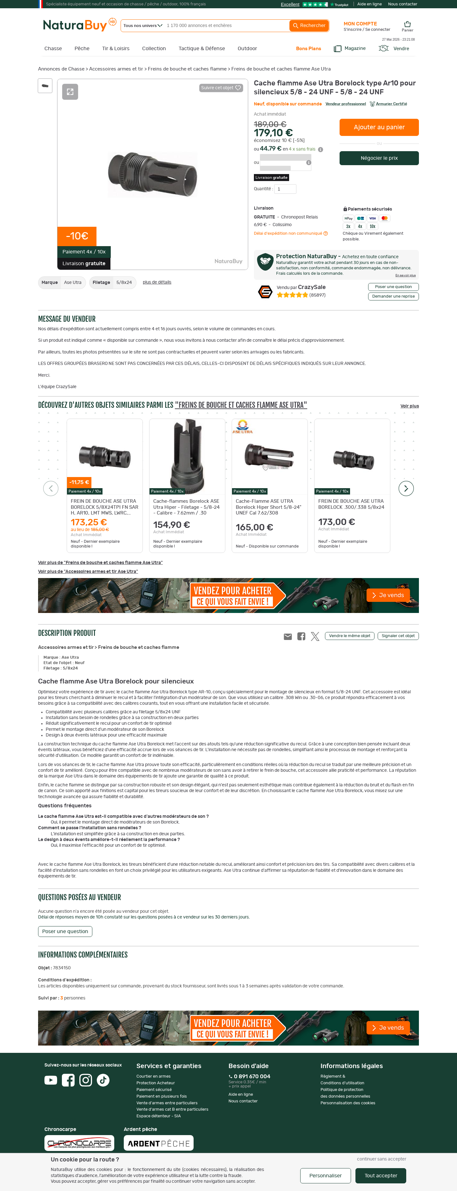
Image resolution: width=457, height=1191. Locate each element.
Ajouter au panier (379, 127)
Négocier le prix (379, 158)
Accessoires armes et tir (116, 69)
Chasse (53, 48)
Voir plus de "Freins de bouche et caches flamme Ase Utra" (100, 563)
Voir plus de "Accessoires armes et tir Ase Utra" (88, 571)
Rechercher (309, 26)
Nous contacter (402, 4)
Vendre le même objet (349, 636)
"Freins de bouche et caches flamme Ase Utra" (241, 405)
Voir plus (410, 406)
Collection (154, 48)
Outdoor (247, 48)
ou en (288, 149)
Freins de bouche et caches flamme (187, 69)
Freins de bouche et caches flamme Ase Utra (281, 69)
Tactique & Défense (202, 48)
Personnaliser (325, 1175)
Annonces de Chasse (61, 69)
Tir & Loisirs (115, 48)
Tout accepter (381, 1175)
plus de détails (157, 282)
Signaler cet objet (398, 636)
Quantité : (264, 189)
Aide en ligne (369, 4)
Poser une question (393, 287)
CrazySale (301, 287)
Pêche (82, 48)
